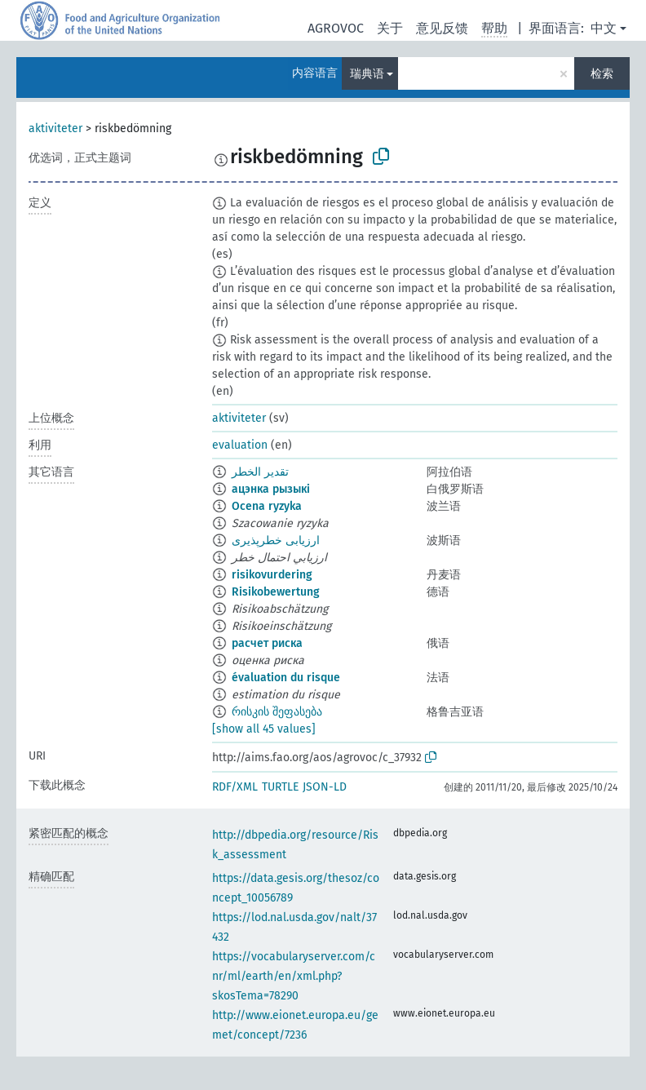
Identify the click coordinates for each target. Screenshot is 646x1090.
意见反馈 (442, 28)
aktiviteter (55, 128)
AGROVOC (336, 28)
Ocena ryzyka (267, 506)
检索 (602, 74)
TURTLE (280, 787)
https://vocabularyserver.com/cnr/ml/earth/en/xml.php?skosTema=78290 (293, 976)
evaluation (240, 445)
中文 (604, 28)
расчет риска (267, 643)
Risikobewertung (276, 592)
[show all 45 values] (264, 729)
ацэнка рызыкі (271, 489)
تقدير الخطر (260, 472)
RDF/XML (235, 787)
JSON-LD (325, 787)
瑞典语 (367, 74)
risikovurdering (272, 575)
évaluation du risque (286, 678)
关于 (390, 28)
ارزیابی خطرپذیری (276, 540)
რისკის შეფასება (277, 712)
